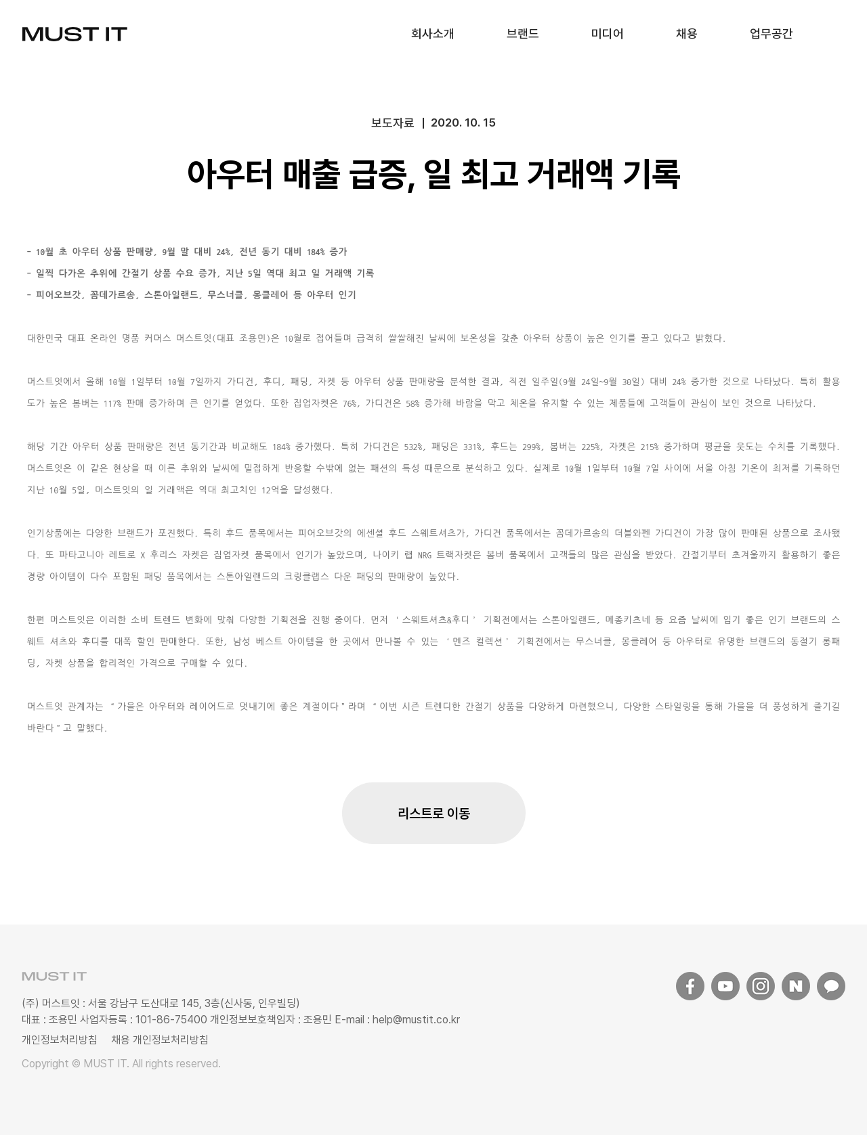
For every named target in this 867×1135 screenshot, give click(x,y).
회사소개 (432, 33)
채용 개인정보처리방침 (160, 1039)
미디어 (607, 33)
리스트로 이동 (434, 813)
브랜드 (523, 33)
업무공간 (771, 33)
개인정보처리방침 (60, 1039)
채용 (687, 33)
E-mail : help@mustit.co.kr (396, 1019)
